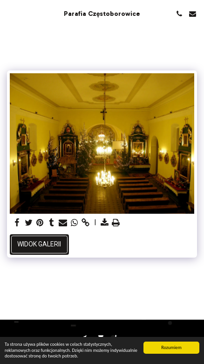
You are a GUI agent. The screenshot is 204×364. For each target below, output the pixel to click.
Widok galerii (39, 244)
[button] (10, 13)
